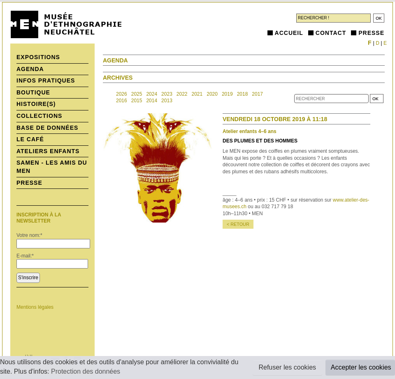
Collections (39, 116)
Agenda (30, 69)
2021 (197, 94)
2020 (212, 94)
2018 (242, 94)
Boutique (33, 92)
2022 (182, 94)
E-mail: (25, 256)
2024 (151, 94)
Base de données (47, 127)
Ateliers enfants (47, 151)
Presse (371, 33)
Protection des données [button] (85, 371)
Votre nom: (29, 235)
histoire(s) (36, 104)
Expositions (38, 57)
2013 (166, 100)
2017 (257, 94)
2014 (151, 100)
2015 (136, 100)
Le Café (30, 139)
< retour (238, 224)
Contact (331, 33)
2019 (227, 94)
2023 (166, 94)
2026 (121, 94)
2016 (121, 100)
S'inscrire (28, 277)
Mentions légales (34, 307)
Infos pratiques (45, 80)
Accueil (289, 33)
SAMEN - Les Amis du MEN (51, 166)
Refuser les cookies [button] (287, 367)
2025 (136, 94)
